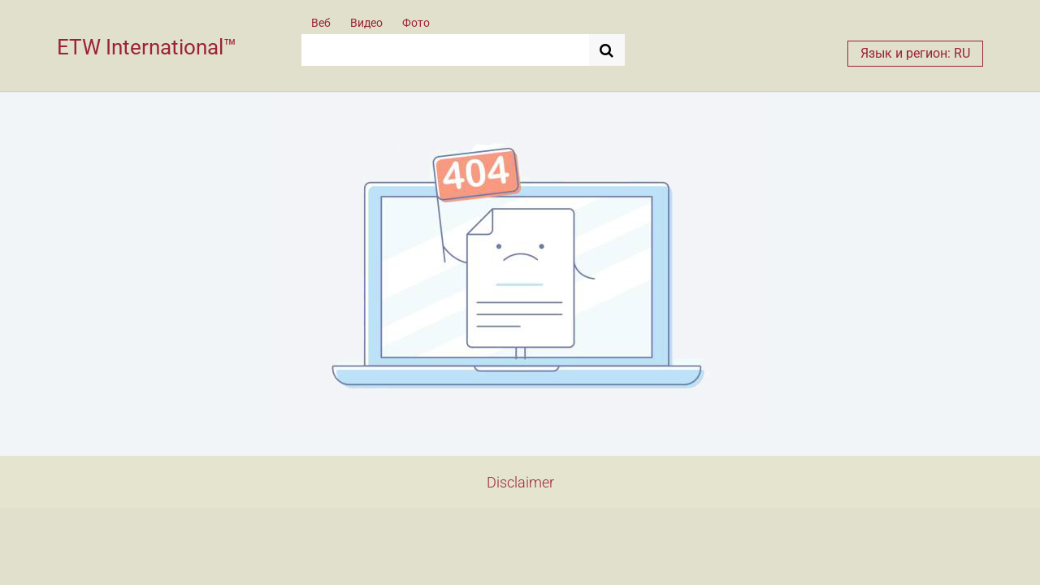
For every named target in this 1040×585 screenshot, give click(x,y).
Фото (416, 22)
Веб (321, 22)
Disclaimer (520, 482)
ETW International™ (146, 47)
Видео (366, 22)
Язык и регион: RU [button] (915, 53)
